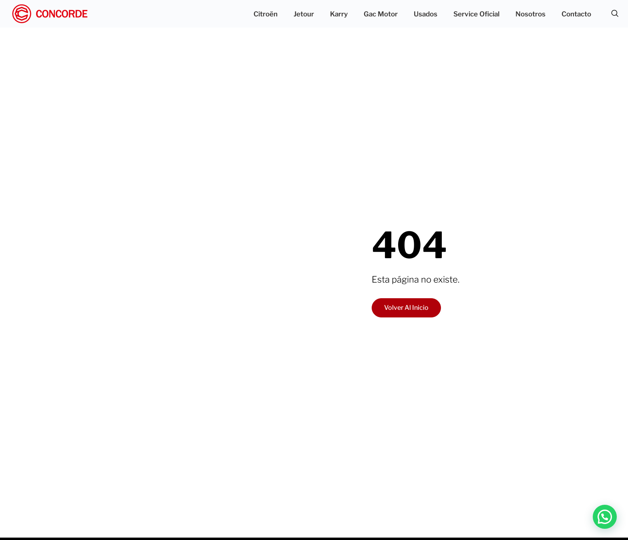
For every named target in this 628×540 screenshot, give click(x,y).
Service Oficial (476, 14)
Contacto (576, 14)
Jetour (304, 14)
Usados (425, 14)
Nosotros (530, 14)
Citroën (266, 14)
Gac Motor (381, 14)
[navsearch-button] (614, 13)
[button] (605, 517)
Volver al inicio (406, 307)
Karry (339, 14)
